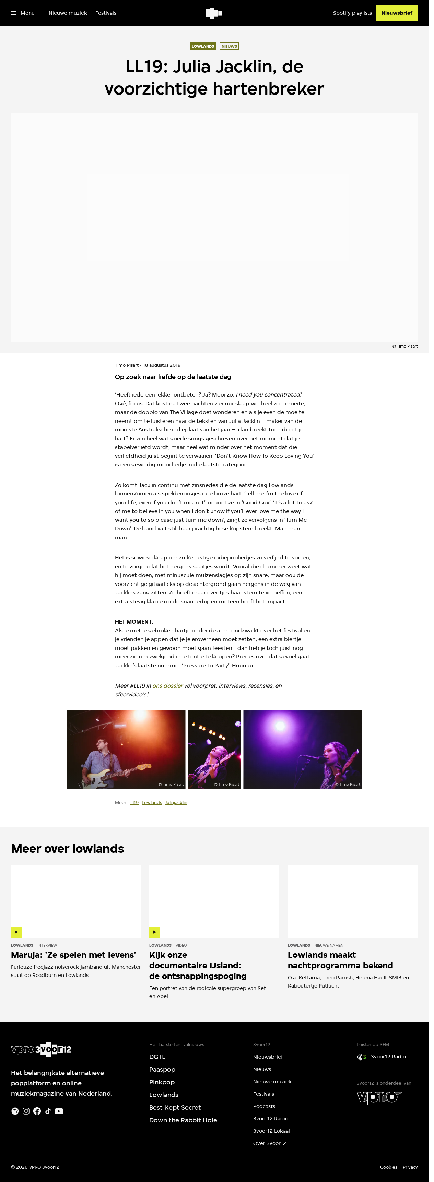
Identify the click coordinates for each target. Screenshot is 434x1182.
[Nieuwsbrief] (397, 13)
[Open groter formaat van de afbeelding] (126, 749)
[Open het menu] (23, 13)
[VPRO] (379, 1098)
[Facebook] (37, 1111)
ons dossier (167, 685)
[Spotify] (15, 1111)
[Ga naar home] (214, 13)
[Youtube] (59, 1111)
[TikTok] (48, 1111)
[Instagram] (26, 1111)
